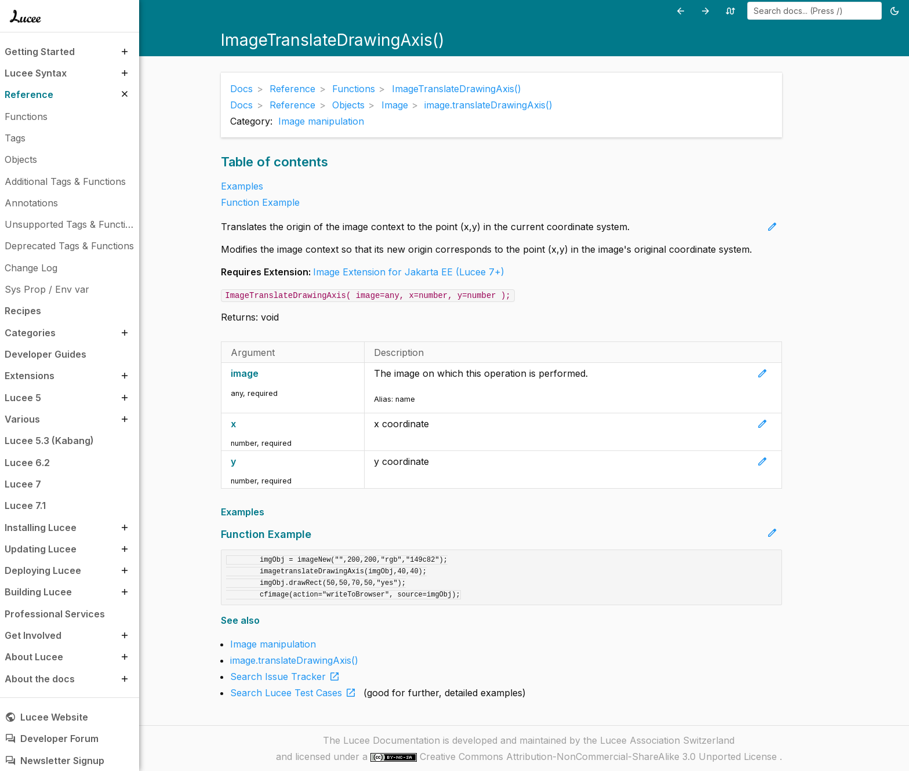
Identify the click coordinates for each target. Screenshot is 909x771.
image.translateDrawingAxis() (294, 660)
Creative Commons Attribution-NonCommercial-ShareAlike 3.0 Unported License (600, 756)
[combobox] (814, 11)
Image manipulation (321, 121)
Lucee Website (46, 717)
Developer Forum (52, 738)
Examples (242, 186)
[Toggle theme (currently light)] (896, 10)
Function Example (260, 202)
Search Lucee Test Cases (295, 693)
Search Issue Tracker (287, 676)
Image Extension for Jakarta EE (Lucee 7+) (408, 272)
